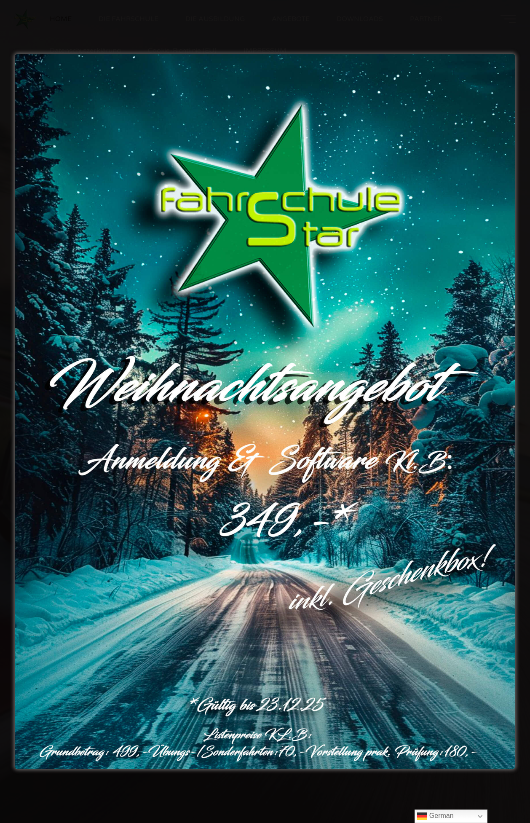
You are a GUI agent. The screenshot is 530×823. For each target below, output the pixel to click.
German (435, 816)
